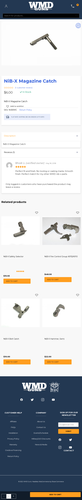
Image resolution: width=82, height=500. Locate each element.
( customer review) (23, 88)
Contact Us (41, 427)
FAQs (13, 427)
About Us (41, 421)
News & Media (41, 444)
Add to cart (55, 495)
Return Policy (25, 110)
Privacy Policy (13, 439)
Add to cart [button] (12, 281)
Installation (13, 433)
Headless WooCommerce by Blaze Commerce (48, 481)
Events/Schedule (41, 433)
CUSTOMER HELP (13, 413)
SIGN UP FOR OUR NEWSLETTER (69, 413)
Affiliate (13, 421)
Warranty (13, 444)
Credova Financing (13, 450)
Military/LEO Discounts (41, 439)
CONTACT (69, 450)
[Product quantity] (8, 496)
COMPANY (41, 413)
